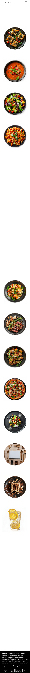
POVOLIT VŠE (5, 671)
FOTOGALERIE (7, 606)
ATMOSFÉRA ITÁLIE (8, 604)
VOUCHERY (6, 608)
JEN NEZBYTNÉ (12, 671)
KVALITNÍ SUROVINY (9, 603)
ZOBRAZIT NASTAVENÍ (18, 671)
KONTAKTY (6, 609)
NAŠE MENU (6, 601)
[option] (15, 12)
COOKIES (5, 611)
